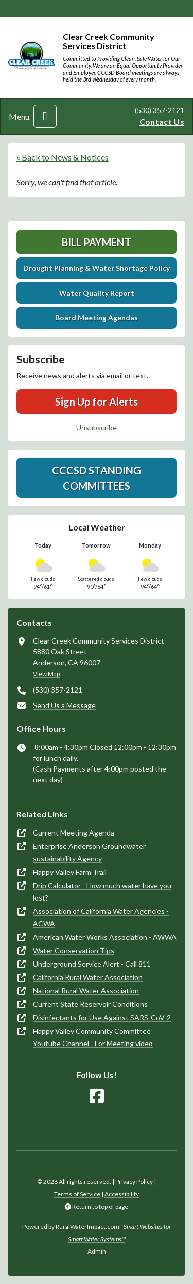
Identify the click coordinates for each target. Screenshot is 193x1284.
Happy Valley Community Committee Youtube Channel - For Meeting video (93, 1037)
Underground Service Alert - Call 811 (92, 963)
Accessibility (121, 1194)
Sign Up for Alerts (96, 401)
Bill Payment (96, 242)
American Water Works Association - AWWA (105, 937)
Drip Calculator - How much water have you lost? (102, 891)
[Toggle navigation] (45, 116)
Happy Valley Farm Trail (70, 872)
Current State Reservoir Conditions (90, 1004)
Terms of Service (77, 1194)
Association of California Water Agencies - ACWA (101, 917)
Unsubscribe (96, 427)
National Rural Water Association (86, 990)
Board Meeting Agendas (96, 317)
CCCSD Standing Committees (96, 478)
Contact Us (161, 121)
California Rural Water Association (88, 977)
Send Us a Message (64, 705)
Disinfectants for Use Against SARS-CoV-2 (102, 1017)
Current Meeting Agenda (73, 832)
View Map (46, 674)
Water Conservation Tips (73, 950)
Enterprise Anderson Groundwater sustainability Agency (89, 852)
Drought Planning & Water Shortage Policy (96, 268)
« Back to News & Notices (62, 157)
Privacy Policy (134, 1181)
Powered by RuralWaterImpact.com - (96, 1233)
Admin (96, 1251)
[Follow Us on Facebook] (97, 1096)
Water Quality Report (96, 292)
